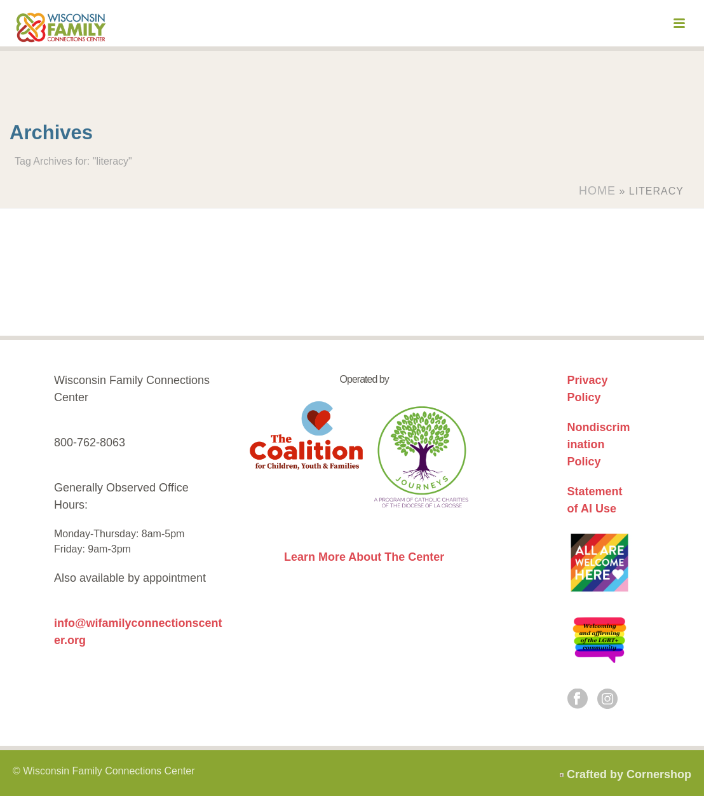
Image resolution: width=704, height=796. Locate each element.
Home (597, 190)
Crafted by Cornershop (629, 774)
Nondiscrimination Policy (598, 444)
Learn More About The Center (364, 557)
